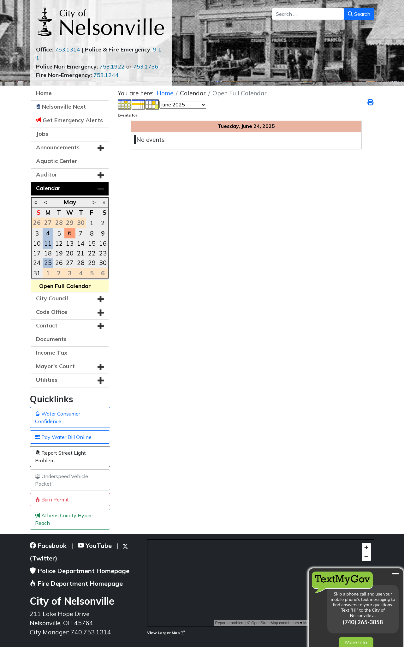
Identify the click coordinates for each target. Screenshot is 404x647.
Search (359, 14)
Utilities (46, 379)
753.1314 (67, 49)
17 (37, 253)
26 (59, 263)
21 (81, 253)
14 (81, 243)
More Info (356, 642)
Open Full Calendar (65, 286)
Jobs (42, 133)
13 (70, 243)
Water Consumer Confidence (57, 417)
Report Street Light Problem (60, 457)
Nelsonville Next (64, 106)
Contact (46, 325)
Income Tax (51, 352)
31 (37, 273)
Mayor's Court (55, 366)
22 (92, 253)
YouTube (95, 545)
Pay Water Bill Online (63, 437)
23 (103, 253)
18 (48, 253)
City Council (52, 298)
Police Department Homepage (79, 571)
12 (59, 243)
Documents (51, 339)
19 (59, 253)
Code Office (51, 311)
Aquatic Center (56, 161)
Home (44, 93)
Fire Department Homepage (76, 583)
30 (103, 263)
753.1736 (145, 66)
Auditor (46, 174)
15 (92, 243)
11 (48, 243)
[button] (101, 148)
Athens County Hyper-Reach (64, 519)
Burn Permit (52, 499)
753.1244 (106, 75)
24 (37, 263)
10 (37, 243)
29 (92, 263)
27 (70, 263)
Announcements (58, 147)
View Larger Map (166, 632)
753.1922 (112, 66)
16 (103, 243)
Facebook (48, 545)
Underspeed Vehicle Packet (61, 480)
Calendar (48, 188)
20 (70, 253)
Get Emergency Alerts (73, 120)
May (69, 202)
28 (81, 263)
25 (48, 263)
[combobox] (308, 14)
